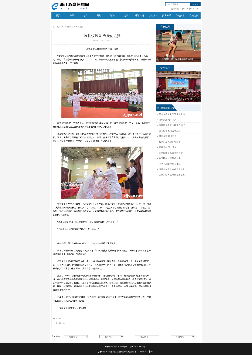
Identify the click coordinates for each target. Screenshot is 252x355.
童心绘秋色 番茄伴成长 (170, 131)
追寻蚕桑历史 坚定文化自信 (172, 114)
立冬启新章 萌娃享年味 (170, 164)
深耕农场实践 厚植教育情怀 (172, 153)
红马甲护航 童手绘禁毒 (170, 158)
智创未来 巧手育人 (167, 120)
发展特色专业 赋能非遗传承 (172, 169)
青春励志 (165, 26)
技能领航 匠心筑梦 (167, 147)
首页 (58, 27)
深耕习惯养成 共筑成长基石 (172, 175)
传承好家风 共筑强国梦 (170, 142)
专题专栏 (165, 68)
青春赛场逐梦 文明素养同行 (172, 125)
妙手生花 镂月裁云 (167, 136)
